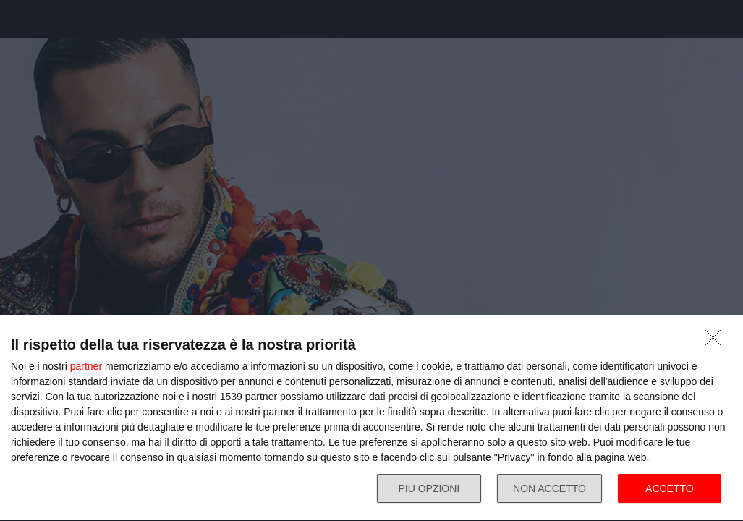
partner (86, 366)
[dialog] (371, 418)
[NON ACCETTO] (717, 341)
